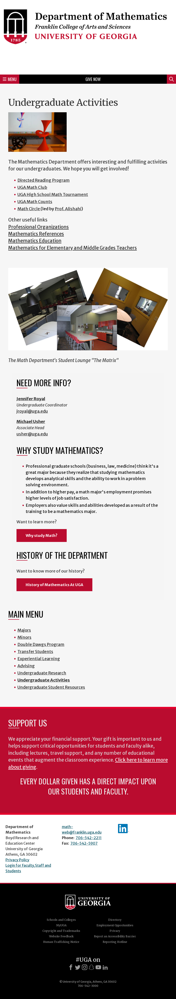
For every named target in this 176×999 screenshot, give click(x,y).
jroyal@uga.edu (32, 411)
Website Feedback (61, 936)
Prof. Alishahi (68, 208)
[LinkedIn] (105, 967)
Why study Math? (42, 535)
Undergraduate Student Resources (51, 687)
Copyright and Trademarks (61, 931)
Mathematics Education (34, 241)
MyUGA (61, 925)
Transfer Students (35, 651)
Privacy (115, 931)
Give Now (93, 79)
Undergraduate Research (41, 673)
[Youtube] (98, 967)
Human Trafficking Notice (61, 942)
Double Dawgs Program (40, 644)
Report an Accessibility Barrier (115, 936)
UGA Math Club (32, 187)
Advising (26, 665)
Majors (24, 630)
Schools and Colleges (61, 919)
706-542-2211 (89, 837)
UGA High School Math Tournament (52, 194)
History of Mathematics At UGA (54, 584)
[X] (77, 967)
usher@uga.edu (32, 434)
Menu (9, 79)
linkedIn (123, 828)
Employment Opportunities (114, 925)
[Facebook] (71, 967)
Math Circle (29, 208)
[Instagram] (84, 967)
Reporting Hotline (115, 942)
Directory (114, 919)
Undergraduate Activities (43, 680)
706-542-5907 (84, 843)
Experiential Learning (38, 658)
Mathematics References (36, 234)
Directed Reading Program (43, 180)
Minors (24, 637)
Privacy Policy (17, 860)
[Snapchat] (91, 967)
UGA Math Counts (34, 201)
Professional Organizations (38, 227)
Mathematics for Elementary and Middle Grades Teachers (72, 248)
